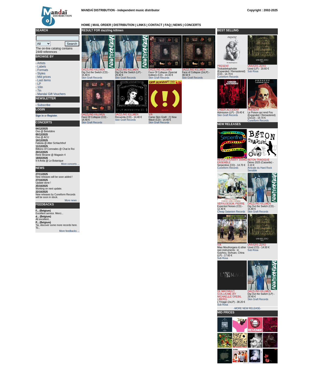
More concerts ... (70, 164)
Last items (44, 80)
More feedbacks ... (69, 231)
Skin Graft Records (92, 77)
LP (39, 83)
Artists (41, 63)
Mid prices (44, 77)
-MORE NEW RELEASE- (247, 308)
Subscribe (43, 105)
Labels (41, 66)
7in (39, 90)
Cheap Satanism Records (231, 211)
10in (40, 87)
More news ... (72, 200)
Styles (41, 73)
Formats (42, 70)
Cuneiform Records (227, 76)
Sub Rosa (253, 71)
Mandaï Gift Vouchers (51, 94)
